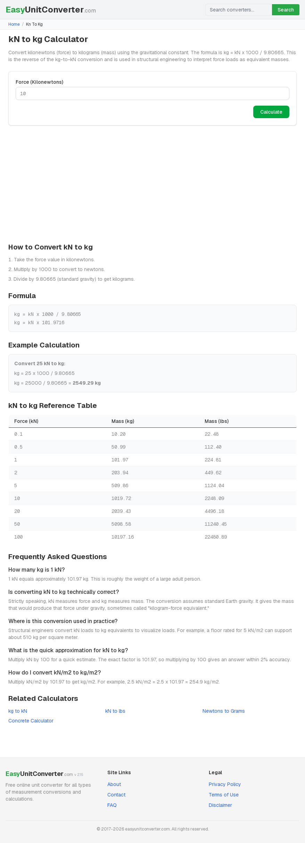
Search (286, 10)
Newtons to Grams (224, 711)
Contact (116, 795)
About (114, 784)
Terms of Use (224, 795)
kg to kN (17, 711)
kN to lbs (115, 711)
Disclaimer (220, 805)
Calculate (271, 112)
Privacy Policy (225, 784)
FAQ (112, 805)
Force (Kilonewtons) (39, 82)
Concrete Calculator (30, 721)
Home (14, 24)
